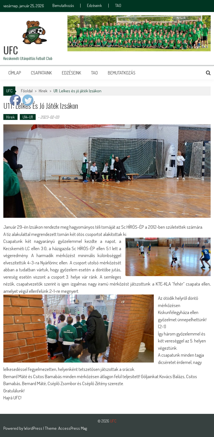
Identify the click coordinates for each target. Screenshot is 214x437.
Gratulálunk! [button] (14, 390)
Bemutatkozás (63, 6)
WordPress (33, 428)
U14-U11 (28, 117)
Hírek (10, 117)
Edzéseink (94, 6)
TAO (118, 6)
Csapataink (41, 73)
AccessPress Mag (72, 428)
